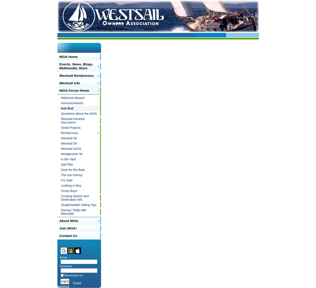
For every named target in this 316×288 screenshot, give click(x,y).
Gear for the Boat (73, 170)
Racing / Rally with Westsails (73, 211)
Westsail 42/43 (71, 148)
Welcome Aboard (72, 98)
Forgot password (69, 284)
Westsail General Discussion (72, 120)
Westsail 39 (69, 143)
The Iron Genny (72, 175)
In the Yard (68, 159)
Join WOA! (68, 228)
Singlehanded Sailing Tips (79, 205)
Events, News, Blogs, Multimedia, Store (76, 66)
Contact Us (68, 236)
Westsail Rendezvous (76, 75)
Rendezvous (69, 133)
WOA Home (68, 57)
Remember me (73, 275)
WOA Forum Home (74, 90)
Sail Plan (67, 164)
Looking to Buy (71, 185)
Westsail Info (69, 83)
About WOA (68, 221)
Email (62, 257)
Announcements (72, 103)
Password (65, 266)
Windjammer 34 (72, 154)
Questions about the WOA (79, 113)
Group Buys (69, 191)
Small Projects (71, 127)
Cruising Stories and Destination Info (75, 197)
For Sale (67, 180)
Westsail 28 (69, 138)
